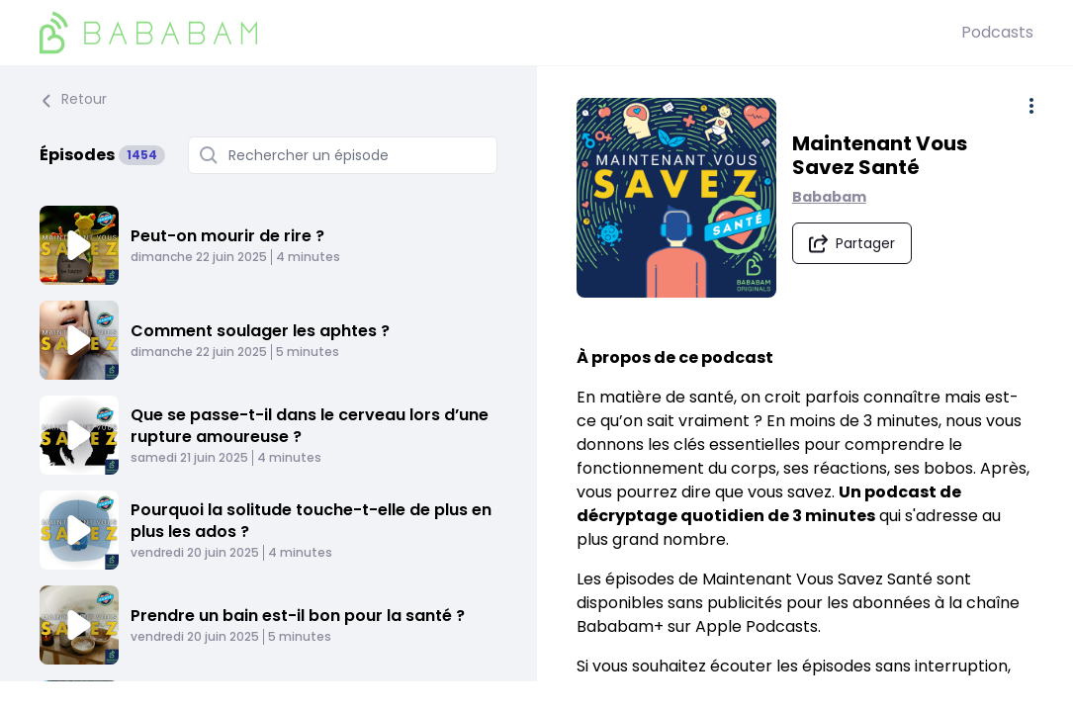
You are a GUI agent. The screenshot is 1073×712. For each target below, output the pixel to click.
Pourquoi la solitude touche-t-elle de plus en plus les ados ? (311, 520)
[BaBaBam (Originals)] (500, 32)
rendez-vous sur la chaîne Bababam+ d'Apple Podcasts (793, 690)
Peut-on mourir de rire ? (227, 235)
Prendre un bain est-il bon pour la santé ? (298, 615)
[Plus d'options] (1031, 106)
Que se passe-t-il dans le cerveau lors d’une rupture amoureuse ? (310, 425)
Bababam (831, 198)
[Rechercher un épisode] (342, 155)
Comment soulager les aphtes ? (260, 330)
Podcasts (997, 32)
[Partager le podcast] (854, 244)
